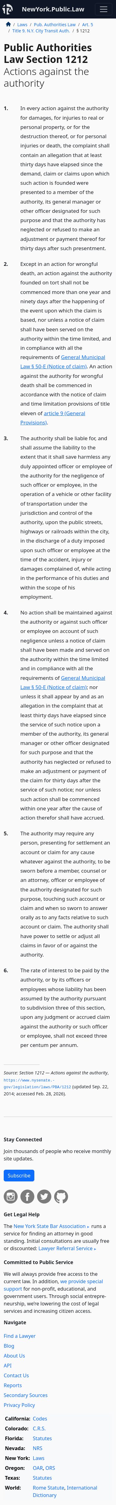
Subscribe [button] (19, 1175)
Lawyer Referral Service (65, 1248)
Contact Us (16, 1375)
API (7, 1365)
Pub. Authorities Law (55, 24)
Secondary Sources (26, 1395)
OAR (38, 1468)
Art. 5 (87, 24)
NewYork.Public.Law (53, 9)
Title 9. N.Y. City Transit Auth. (41, 31)
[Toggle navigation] (103, 9)
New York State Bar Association (50, 1226)
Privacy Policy (19, 1405)
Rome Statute (48, 1487)
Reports (13, 1385)
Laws (22, 24)
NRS (37, 1448)
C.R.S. (39, 1428)
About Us (14, 1355)
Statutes (42, 1438)
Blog (9, 1345)
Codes (40, 1418)
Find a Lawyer (20, 1336)
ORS (50, 1468)
